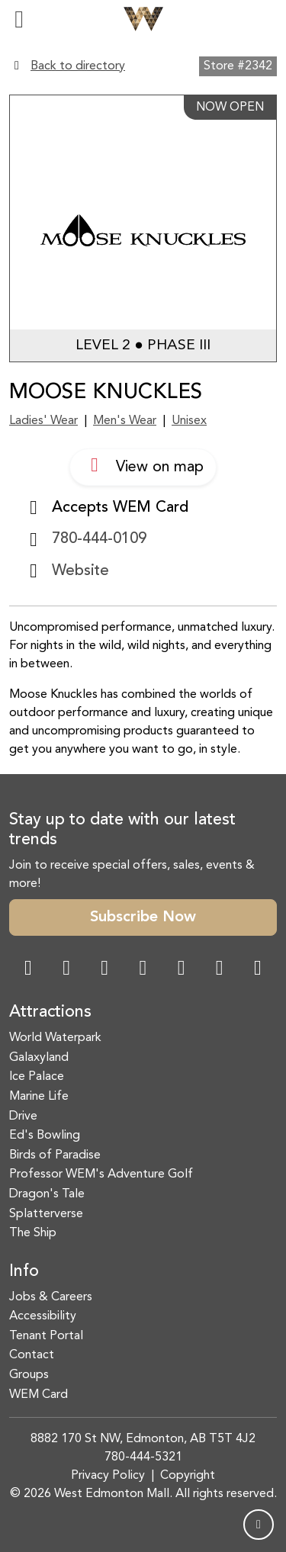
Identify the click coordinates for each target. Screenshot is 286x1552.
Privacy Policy (108, 1476)
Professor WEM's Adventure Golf (101, 1174)
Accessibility (42, 1316)
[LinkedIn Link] (258, 969)
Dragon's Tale (47, 1194)
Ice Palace (36, 1077)
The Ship (32, 1233)
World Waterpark (55, 1038)
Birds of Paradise (55, 1155)
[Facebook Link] (28, 969)
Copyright (187, 1476)
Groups (29, 1375)
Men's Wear (124, 421)
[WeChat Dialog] (181, 969)
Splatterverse (46, 1214)
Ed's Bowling (44, 1135)
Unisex (189, 421)
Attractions (50, 1012)
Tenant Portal (46, 1336)
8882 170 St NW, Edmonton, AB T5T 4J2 (143, 1439)
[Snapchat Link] (104, 969)
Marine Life (39, 1097)
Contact (31, 1355)
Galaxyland (39, 1058)
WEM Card (38, 1395)
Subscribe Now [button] (143, 917)
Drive (23, 1116)
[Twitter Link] (143, 969)
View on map (143, 465)
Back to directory (78, 66)
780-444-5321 (143, 1457)
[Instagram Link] (66, 969)
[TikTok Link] (220, 969)
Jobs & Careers (50, 1297)
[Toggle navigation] (19, 19)
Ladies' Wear (43, 421)
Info (24, 1272)
